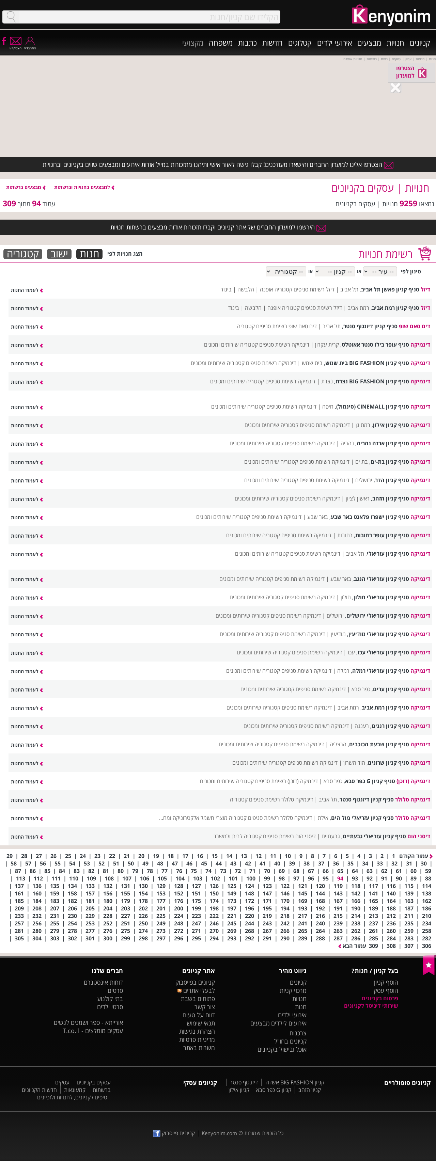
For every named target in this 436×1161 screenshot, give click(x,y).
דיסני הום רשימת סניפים (289, 836)
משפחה (221, 42)
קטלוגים (300, 42)
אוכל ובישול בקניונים (282, 1049)
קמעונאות (74, 1090)
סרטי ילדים (110, 1007)
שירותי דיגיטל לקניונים (371, 1005)
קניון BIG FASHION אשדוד (294, 1082)
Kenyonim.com (219, 1133)
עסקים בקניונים (94, 1082)
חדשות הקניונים (39, 1090)
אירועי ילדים (334, 42)
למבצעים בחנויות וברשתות (84, 187)
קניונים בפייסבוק (195, 982)
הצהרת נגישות (197, 1031)
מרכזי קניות (293, 990)
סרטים (115, 990)
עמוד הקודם (416, 856)
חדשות (272, 42)
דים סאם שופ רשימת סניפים (286, 326)
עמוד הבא (352, 946)
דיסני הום (418, 836)
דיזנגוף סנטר (244, 1082)
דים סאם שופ (414, 326)
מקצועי (192, 42)
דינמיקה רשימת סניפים (284, 344)
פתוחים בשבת (198, 999)
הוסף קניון (386, 982)
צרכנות (298, 1033)
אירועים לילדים (289, 1023)
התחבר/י (30, 45)
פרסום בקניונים (380, 998)
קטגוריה (23, 254)
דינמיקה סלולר (412, 799)
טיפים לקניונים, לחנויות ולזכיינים (72, 1097)
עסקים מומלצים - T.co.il (93, 1031)
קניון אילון (239, 1090)
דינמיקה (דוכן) (413, 781)
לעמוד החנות (27, 290)
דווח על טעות (199, 1015)
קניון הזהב (309, 1090)
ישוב (59, 254)
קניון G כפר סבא (273, 1090)
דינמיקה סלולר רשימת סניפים (281, 799)
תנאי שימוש (201, 1023)
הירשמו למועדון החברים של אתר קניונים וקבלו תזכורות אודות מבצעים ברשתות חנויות (218, 227)
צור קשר (204, 1007)
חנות (89, 254)
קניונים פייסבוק (174, 1133)
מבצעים (369, 42)
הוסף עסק (386, 990)
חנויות (395, 42)
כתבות (247, 42)
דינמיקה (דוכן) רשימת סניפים (286, 781)
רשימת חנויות (385, 254)
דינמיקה (420, 344)
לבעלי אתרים (196, 990)
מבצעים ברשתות (26, 187)
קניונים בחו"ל (290, 1041)
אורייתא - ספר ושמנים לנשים (88, 1022)
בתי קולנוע (110, 999)
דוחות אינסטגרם (103, 982)
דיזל (425, 289)
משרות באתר (199, 1048)
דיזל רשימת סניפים (314, 289)
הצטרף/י (15, 45)
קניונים (420, 42)
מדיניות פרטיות (197, 1039)
